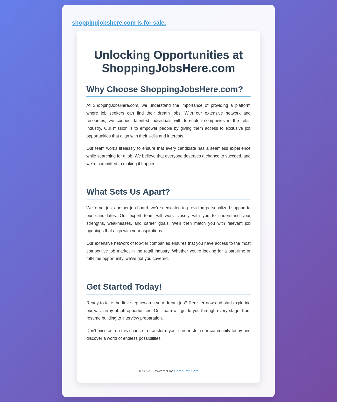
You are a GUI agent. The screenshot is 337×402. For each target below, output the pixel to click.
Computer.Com (186, 371)
